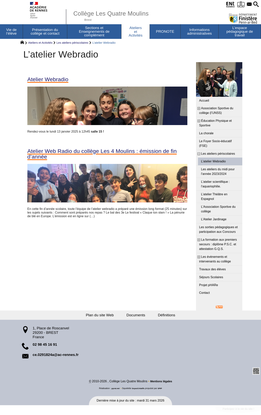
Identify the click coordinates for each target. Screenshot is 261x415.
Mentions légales (161, 382)
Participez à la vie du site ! (235, 410)
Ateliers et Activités (40, 43)
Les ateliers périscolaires (72, 43)
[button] (255, 4)
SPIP (161, 389)
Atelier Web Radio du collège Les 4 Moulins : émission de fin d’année (103, 156)
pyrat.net (114, 389)
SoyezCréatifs (138, 389)
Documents (135, 316)
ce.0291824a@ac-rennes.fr (55, 355)
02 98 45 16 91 (45, 345)
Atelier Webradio (50, 80)
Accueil (204, 101)
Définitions (162, 316)
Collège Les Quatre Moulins (116, 15)
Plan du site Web (104, 316)
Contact (204, 293)
